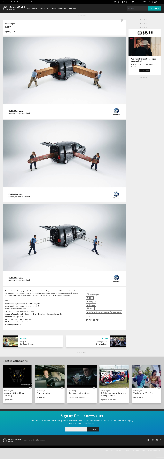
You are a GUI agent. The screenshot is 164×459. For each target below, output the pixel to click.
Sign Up (93, 429)
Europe (91, 305)
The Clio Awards (16, 2)
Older (105, 338)
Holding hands (102, 344)
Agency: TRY (41, 397)
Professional (43, 8)
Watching (147, 2)
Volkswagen (10, 24)
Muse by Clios (29, 2)
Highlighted (32, 8)
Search (155, 8)
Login (117, 2)
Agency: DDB (8, 400)
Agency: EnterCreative (76, 397)
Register (126, 2)
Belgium (91, 301)
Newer (24, 338)
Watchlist (72, 8)
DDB (13, 31)
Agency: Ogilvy (138, 397)
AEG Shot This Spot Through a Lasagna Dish (143, 60)
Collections (62, 8)
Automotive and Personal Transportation (104, 312)
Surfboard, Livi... (27, 344)
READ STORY (145, 71)
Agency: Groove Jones (108, 400)
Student (53, 8)
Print (90, 308)
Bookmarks (137, 2)
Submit (157, 2)
